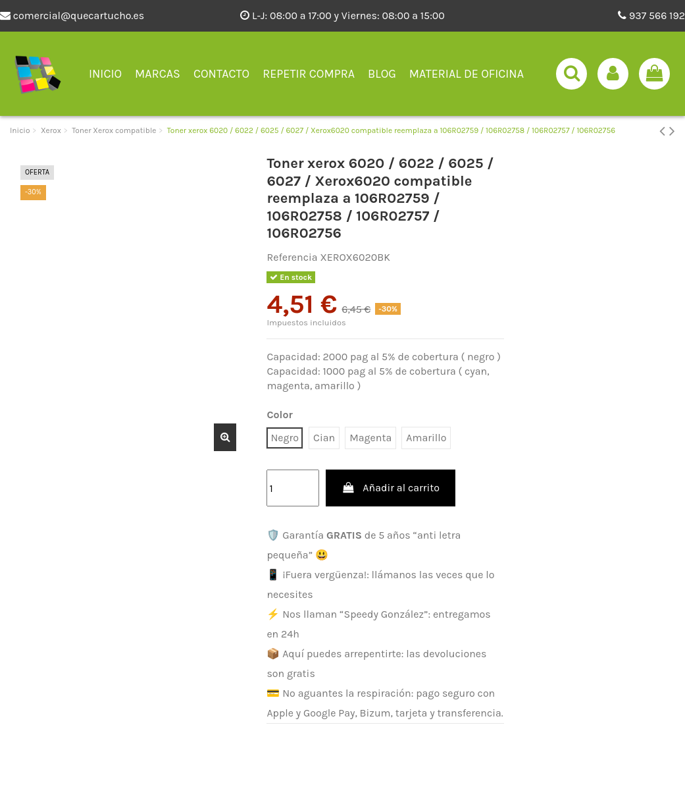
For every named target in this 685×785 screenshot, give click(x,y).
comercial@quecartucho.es (72, 15)
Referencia (291, 257)
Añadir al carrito (391, 487)
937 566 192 (651, 15)
